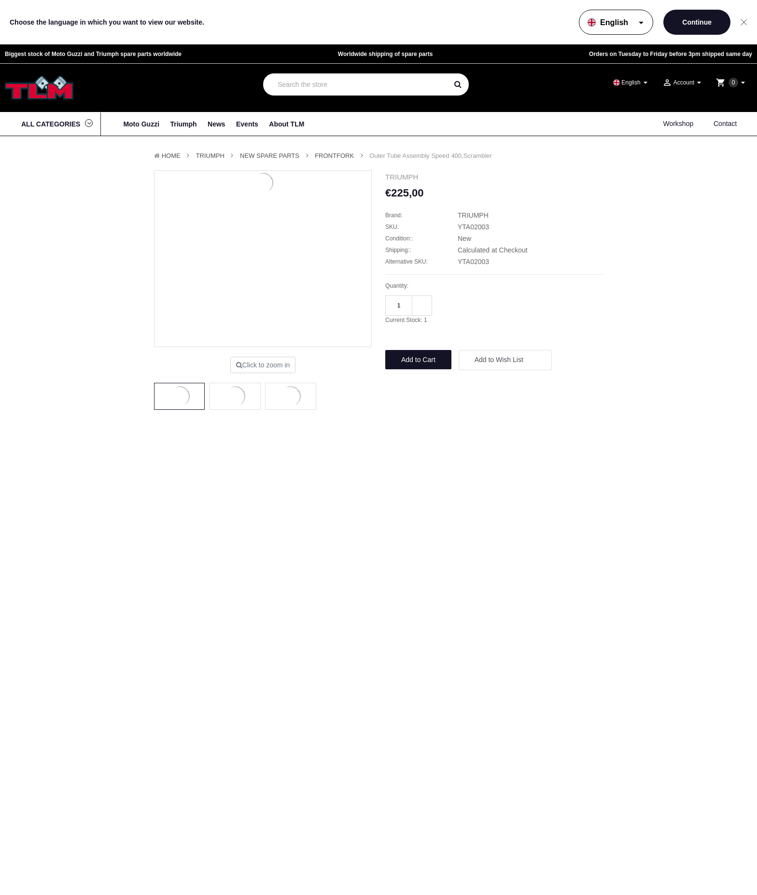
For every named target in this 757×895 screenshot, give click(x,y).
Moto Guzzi (141, 124)
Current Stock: (406, 320)
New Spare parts (269, 155)
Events (247, 124)
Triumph (183, 124)
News (216, 124)
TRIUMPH (210, 155)
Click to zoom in (263, 365)
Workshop (678, 123)
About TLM (286, 124)
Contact (725, 123)
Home (171, 155)
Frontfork (334, 155)
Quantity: (396, 285)
